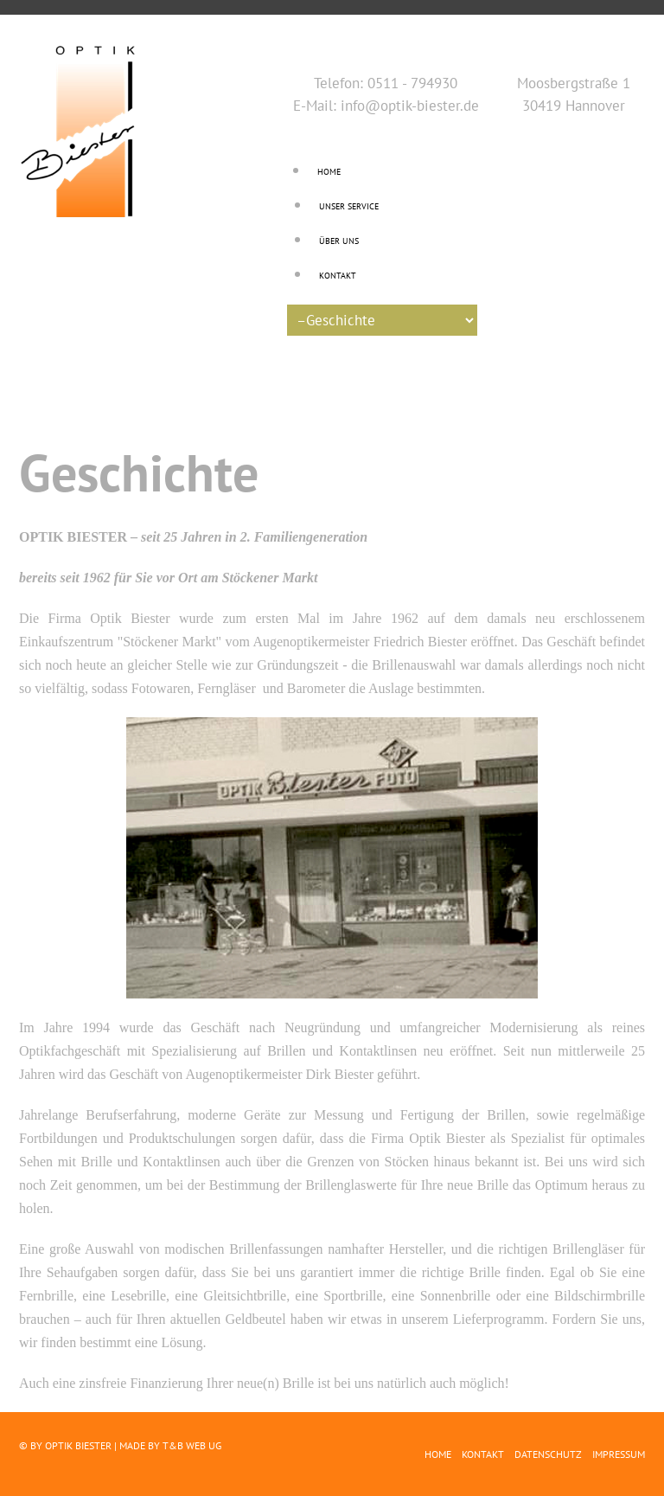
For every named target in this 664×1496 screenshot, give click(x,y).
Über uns (339, 241)
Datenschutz (548, 1454)
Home (329, 171)
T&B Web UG (192, 1445)
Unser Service (349, 206)
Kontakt (337, 275)
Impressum (618, 1454)
